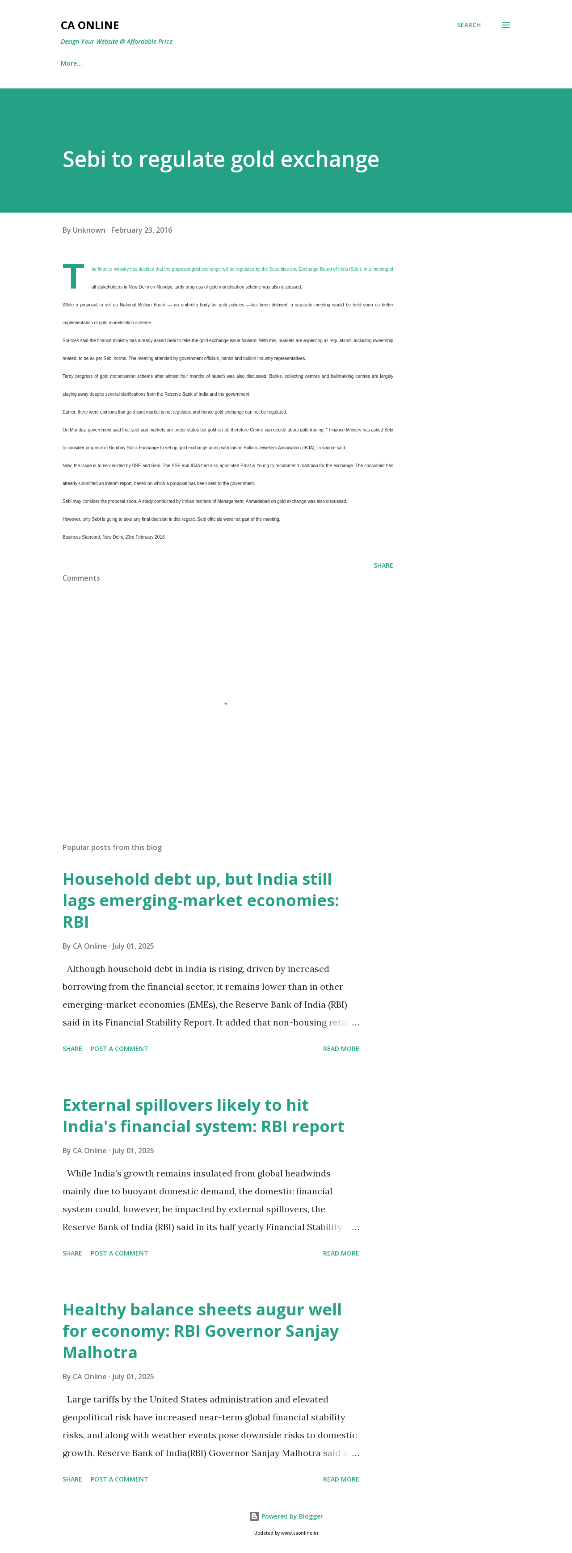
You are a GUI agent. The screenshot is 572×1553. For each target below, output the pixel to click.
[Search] (469, 25)
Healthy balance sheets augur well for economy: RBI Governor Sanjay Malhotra (202, 1330)
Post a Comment (119, 1048)
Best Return (156, 63)
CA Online (90, 24)
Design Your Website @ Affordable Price (116, 41)
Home (70, 63)
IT (108, 63)
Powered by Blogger (286, 1516)
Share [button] (383, 565)
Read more (341, 1048)
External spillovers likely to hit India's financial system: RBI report (204, 1115)
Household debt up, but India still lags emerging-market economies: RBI (201, 900)
